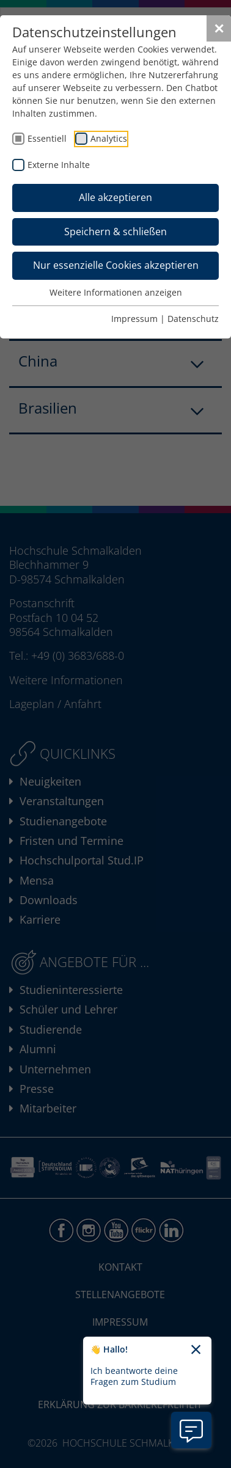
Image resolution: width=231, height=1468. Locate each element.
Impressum (134, 318)
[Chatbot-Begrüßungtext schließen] (196, 1350)
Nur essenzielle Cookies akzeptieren (116, 265)
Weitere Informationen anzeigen (116, 292)
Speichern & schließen (115, 231)
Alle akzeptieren (115, 197)
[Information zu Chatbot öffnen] (191, 1430)
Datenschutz (193, 318)
